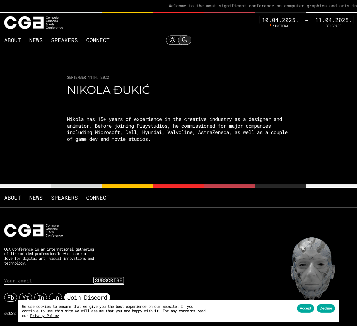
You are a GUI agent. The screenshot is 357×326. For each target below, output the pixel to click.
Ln (55, 297)
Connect (98, 40)
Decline (326, 308)
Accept (305, 308)
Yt (25, 297)
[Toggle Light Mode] (178, 39)
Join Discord (87, 297)
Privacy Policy (44, 315)
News (36, 40)
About (12, 40)
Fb (10, 297)
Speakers (64, 40)
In (40, 297)
